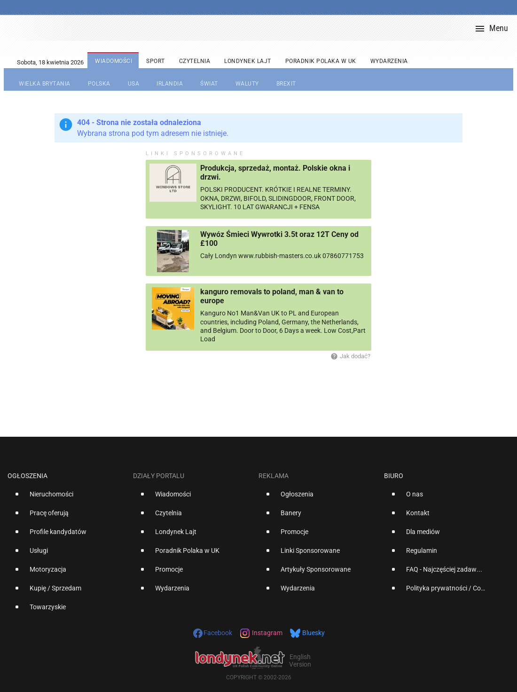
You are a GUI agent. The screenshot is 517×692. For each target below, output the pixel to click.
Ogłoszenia (27, 476)
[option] (66, 497)
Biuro (393, 476)
